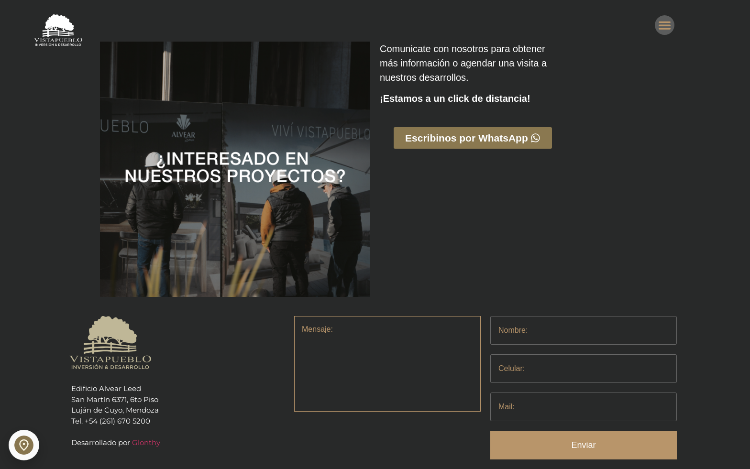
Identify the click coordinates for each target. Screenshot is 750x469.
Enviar (584, 445)
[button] (664, 25)
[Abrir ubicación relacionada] (24, 445)
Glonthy (146, 442)
